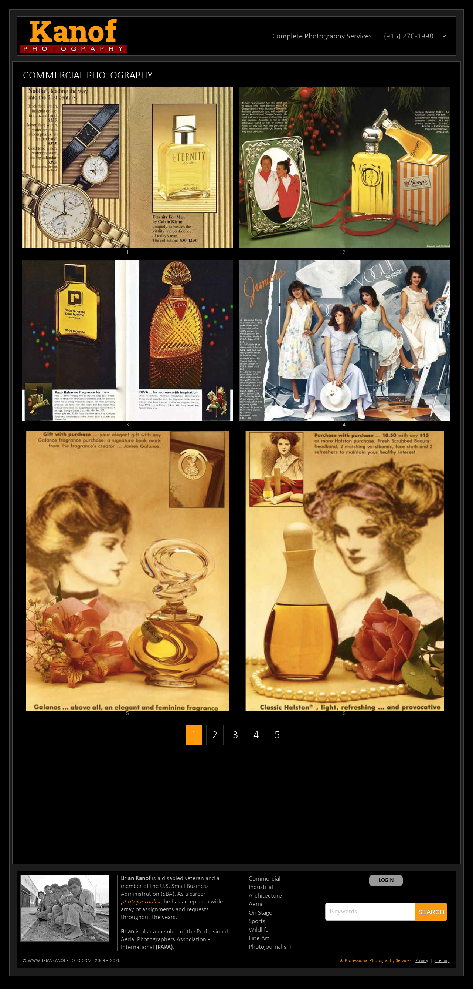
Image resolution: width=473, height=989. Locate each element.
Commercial (264, 878)
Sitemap (442, 961)
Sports (257, 921)
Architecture (265, 895)
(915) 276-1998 (415, 36)
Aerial (256, 904)
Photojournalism (270, 947)
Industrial (261, 887)
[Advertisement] (236, 803)
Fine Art (259, 938)
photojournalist (141, 902)
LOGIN (386, 881)
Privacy (421, 961)
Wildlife (259, 929)
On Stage (260, 912)
